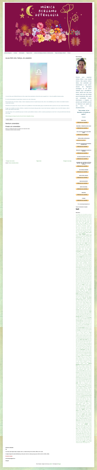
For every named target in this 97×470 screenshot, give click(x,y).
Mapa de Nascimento (88, 340)
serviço (80, 417)
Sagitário (83, 409)
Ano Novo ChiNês (82, 230)
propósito (82, 396)
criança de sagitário (89, 260)
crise (87, 261)
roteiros (80, 409)
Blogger (59, 463)
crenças (84, 258)
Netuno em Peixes (80, 371)
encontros (86, 285)
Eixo (80, 284)
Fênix (88, 293)
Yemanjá (77, 442)
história (90, 302)
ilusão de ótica (86, 306)
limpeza (83, 316)
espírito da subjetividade (87, 290)
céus (91, 246)
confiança (85, 251)
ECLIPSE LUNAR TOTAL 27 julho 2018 (81, 278)
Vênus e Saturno (86, 434)
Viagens (77, 441)
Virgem (84, 441)
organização (77, 376)
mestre (91, 362)
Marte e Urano (85, 342)
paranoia (82, 378)
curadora (77, 262)
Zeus (79, 442)
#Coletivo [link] (25, 116)
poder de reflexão (85, 384)
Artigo (79, 234)
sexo (87, 417)
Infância (80, 308)
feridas (91, 293)
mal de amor (84, 338)
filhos (83, 294)
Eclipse (87, 270)
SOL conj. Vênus (83, 420)
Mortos (79, 365)
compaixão (77, 250)
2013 (85, 215)
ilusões (90, 306)
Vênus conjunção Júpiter (88, 433)
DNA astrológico (89, 269)
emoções (90, 284)
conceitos (82, 251)
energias (90, 286)
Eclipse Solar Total (81, 283)
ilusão (83, 306)
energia (77, 286)
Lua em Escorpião (82, 326)
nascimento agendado (79, 370)
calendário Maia (87, 242)
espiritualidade (78, 291)
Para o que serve (89, 377)
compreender (86, 250)
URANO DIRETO (83, 431)
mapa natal (77, 341)
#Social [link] (21, 116)
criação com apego (89, 258)
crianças (81, 261)
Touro (77, 428)
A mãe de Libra (89, 218)
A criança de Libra (85, 217)
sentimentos (82, 416)
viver (86, 441)
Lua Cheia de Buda (79, 318)
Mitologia (82, 363)
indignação (90, 307)
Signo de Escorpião (83, 418)
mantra (90, 338)
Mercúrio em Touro (84, 356)
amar (91, 222)
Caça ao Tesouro (82, 242)
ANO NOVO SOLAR (79, 231)
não (91, 369)
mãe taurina (79, 338)
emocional (86, 284)
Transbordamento (84, 428)
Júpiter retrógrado (81, 314)
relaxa (83, 404)
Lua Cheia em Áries (86, 318)
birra (91, 238)
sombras (90, 424)
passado (77, 379)
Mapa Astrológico (82, 340)
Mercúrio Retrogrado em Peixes (86, 361)
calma (91, 242)
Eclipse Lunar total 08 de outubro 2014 (86, 277)
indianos (87, 307)
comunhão (90, 250)
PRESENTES (87, 386)
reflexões (84, 403)
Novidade (77, 372)
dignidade (90, 268)
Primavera (81, 387)
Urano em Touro (78, 432)
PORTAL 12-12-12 (81, 385)
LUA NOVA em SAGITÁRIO (82, 331)
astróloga (80, 235)
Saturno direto (81, 410)
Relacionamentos (78, 404)
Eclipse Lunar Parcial (86, 276)
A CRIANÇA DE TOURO (82, 218)
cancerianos (90, 243)
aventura (84, 237)
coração (80, 256)
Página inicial (29, 52)
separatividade (87, 416)
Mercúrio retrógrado (88, 357)
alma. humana (81, 222)
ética (84, 291)
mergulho (87, 362)
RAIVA (84, 401)
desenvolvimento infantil (82, 266)
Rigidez (84, 408)
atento (91, 236)
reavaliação (81, 402)
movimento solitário (88, 365)
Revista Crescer (78, 408)
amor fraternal (89, 223)
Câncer (86, 243)
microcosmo (77, 363)
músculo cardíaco (87, 369)
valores (80, 433)
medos (91, 349)
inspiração (77, 309)
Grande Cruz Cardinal (86, 299)
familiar (79, 293)
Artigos (84, 234)
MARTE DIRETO (86, 341)
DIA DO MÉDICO (78, 268)
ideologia (80, 306)
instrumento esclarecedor (83, 309)
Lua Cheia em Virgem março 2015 (86, 323)
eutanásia (87, 291)
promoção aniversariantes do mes (81, 393)
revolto (82, 408)
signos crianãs (80, 419)
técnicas (79, 427)
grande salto (86, 300)
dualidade (84, 270)
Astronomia (85, 236)
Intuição (90, 310)
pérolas (80, 380)
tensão (84, 427)
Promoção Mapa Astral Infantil (86, 395)
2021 (91, 215)
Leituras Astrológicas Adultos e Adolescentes (43, 52)
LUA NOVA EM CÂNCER (84, 329)
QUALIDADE (78, 400)
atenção (88, 236)
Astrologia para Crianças (79, 236)
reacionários (90, 401)
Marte (82, 341)
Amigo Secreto (81, 223)
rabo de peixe (81, 401)
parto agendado (89, 378)
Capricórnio (81, 244)
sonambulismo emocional (79, 425)
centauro (87, 245)
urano (79, 431)
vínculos (81, 441)
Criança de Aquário (78, 259)
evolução (90, 291)
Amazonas (77, 223)
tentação (87, 427)
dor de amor (80, 270)
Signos (77, 419)
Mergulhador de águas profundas (81, 362)
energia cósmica (81, 286)
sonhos (87, 425)
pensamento (90, 379)
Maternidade (82, 349)
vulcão (88, 441)
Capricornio (77, 244)
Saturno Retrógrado (89, 412)
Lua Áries (85, 317)
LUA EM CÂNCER (86, 325)
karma (85, 314)
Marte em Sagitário (87, 346)
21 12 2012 (77, 216)
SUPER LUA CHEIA (86, 426)
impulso (84, 307)
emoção (83, 284)
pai (79, 377)
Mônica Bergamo (8, 52)
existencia (83, 292)
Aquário (84, 232)
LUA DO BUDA (86, 324)
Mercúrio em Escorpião (80, 354)
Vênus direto (78, 434)
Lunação (90, 332)
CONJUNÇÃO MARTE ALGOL (83, 252)
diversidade (83, 269)
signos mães (85, 419)
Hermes (87, 302)
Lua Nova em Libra (84, 330)
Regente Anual (89, 403)
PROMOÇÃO (90, 392)
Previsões (77, 387)
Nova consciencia (89, 371)
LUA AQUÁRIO (82, 317)
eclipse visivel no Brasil (88, 283)
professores (85, 387)
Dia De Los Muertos (89, 267)
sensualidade (78, 416)
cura (91, 261)
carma (84, 244)
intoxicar (87, 310)
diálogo (87, 268)
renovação (90, 404)
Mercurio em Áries (82, 353)
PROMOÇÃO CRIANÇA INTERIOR (86, 394)
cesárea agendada (81, 246)
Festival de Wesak (79, 294)
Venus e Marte (82, 434)
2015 (87, 215)
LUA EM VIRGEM (81, 327)
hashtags (84, 302)
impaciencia (77, 307)
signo (79, 418)
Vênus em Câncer (81, 435)
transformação (89, 428)
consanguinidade (84, 254)
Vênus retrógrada (89, 440)
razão (87, 401)
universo (77, 431)
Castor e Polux (80, 245)
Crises (89, 261)
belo (86, 238)
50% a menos (89, 216)
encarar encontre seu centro (80, 285)
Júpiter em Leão (78, 313)
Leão (87, 314)
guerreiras (77, 302)
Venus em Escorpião (79, 436)
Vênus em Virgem (83, 440)
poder (81, 384)
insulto (88, 309)
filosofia (85, 294)
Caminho (77, 243)
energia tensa (86, 286)
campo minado (81, 243)
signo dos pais (89, 418)
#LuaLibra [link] (18, 116)
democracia (90, 262)
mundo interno (89, 368)
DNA (86, 269)
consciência (90, 254)
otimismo (90, 376)
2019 (89, 215)
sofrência (77, 420)
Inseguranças (90, 308)
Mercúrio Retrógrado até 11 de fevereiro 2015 (84, 358)
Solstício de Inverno (79, 424)
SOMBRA (86, 424)
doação (77, 270)
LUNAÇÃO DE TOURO (80, 333)
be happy (79, 238)
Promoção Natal (78, 396)
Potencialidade (89, 385)
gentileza (77, 298)
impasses (81, 307)
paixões (85, 377)
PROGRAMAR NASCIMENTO (83, 388)
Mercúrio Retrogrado (81, 357)
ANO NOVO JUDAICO (88, 230)
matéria (80, 348)
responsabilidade (83, 405)
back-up (87, 237)
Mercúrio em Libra (78, 355)
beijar (84, 238)
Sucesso (81, 426)
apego (91, 231)
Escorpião (90, 289)
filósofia (88, 294)
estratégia (81, 291)
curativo (81, 262)
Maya (86, 349)
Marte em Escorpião (79, 345)
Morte (77, 365)
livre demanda (86, 316)
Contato (15, 52)
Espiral (81, 290)
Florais (69, 52)
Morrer (91, 364)
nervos (86, 370)
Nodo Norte (84, 371)
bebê (82, 238)
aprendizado (81, 232)
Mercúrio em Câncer (88, 353)
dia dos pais (84, 268)
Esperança (77, 290)
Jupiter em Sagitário (84, 313)
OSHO (87, 376)
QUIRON (81, 400)
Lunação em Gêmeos (79, 334)
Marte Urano (87, 347)
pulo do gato (86, 396)
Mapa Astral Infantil (83, 339)
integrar (90, 309)
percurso (77, 380)
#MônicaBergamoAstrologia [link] (10, 116)
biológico (88, 238)
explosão (90, 292)
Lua (78, 317)
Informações (21, 52)
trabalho (80, 428)
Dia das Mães (83, 267)
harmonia (80, 302)
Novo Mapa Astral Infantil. (83, 372)
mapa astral (78, 339)
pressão (90, 386)
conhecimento (89, 251)
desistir (87, 266)
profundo (77, 388)
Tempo (82, 427)
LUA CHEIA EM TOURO (86, 322)
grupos (91, 301)
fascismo (85, 293)
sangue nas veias (89, 409)
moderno (85, 363)
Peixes (87, 379)
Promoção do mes (78, 395)
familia (77, 293)
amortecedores (78, 224)
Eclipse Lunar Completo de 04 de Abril (86, 275)
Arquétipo (90, 232)
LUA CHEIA (89, 317)
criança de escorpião (82, 260)
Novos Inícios (89, 372)
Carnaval (87, 244)
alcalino (77, 221)
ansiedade (84, 231)
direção (80, 269)
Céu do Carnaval (87, 246)
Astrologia (83, 235)
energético (90, 285)
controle (82, 255)
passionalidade (83, 379)
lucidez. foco (86, 332)
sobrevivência (90, 419)
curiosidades (85, 262)
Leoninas (90, 315)
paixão (83, 377)
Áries (87, 232)
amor (85, 223)
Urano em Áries (89, 431)
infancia (77, 308)
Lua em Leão (87, 326)
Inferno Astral (84, 308)
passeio (79, 379)
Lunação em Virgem (86, 334)
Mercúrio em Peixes (85, 355)
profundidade (90, 387)
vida (79, 441)
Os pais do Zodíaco (83, 376)
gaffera (51, 463)
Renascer (86, 404)
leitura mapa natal (86, 315)
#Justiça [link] (32, 116)
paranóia (85, 378)
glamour (80, 298)
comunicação (78, 251)
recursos (80, 403)
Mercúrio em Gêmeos (88, 354)
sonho (84, 425)
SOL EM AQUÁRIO (89, 420)
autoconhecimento (79, 237)
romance (87, 408)
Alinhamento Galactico (86, 221)
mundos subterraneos (79, 369)
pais (81, 377)
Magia (82, 338)
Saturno (77, 410)
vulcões (90, 441)
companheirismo (81, 250)
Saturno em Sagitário (82, 412)
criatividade (84, 261)
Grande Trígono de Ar (86, 301)
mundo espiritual (84, 368)
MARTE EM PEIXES (81, 346)
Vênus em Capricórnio (88, 435)
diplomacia (77, 269)
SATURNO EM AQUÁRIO (83, 411)
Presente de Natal (82, 386)
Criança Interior (78, 261)
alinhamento (80, 221)
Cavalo (84, 245)
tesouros (90, 427)
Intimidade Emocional (83, 310)
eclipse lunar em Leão (79, 276)
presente (77, 386)
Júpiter (90, 311)
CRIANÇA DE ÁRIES (85, 259)
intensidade (77, 310)
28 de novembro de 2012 (83, 216)
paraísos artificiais (78, 378)
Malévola (88, 338)
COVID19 (81, 258)
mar (80, 341)
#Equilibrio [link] (29, 116)
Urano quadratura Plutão (85, 432)
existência (87, 292)
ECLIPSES (77, 284)
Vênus (83, 433)
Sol (79, 420)
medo (88, 349)
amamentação (87, 222)
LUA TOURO (80, 332)
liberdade (77, 316)
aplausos (77, 232)
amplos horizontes (83, 224)
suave (79, 426)
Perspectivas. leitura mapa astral (86, 380)
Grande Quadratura (81, 300)
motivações (83, 365)
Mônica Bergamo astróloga (84, 364)
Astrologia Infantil (89, 235)
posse (86, 385)
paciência (77, 377)
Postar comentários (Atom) (13, 162)
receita (84, 402)
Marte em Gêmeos (85, 345)
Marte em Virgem (82, 347)
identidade (77, 306)
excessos (77, 292)
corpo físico (77, 258)
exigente (80, 292)
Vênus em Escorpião (85, 436)
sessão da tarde (84, 417)
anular (88, 231)
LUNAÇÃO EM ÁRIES (88, 333)
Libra (80, 316)
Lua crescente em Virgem (80, 324)
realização (77, 402)
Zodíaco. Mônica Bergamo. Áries (85, 442)
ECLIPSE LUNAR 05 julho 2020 (81, 274)
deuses (79, 267)
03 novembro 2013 (79, 214)
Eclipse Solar (90, 278)
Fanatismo (82, 293)
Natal (83, 370)
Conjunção (77, 252)
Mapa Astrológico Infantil (60, 52)
